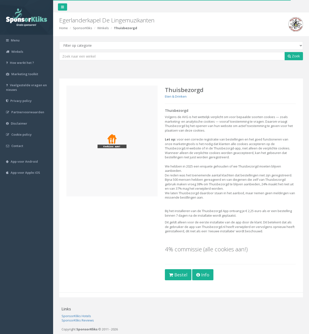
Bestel (178, 275)
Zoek (294, 56)
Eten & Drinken (176, 96)
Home (63, 28)
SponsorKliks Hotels (76, 316)
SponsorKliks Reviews (78, 320)
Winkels (103, 28)
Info (202, 275)
